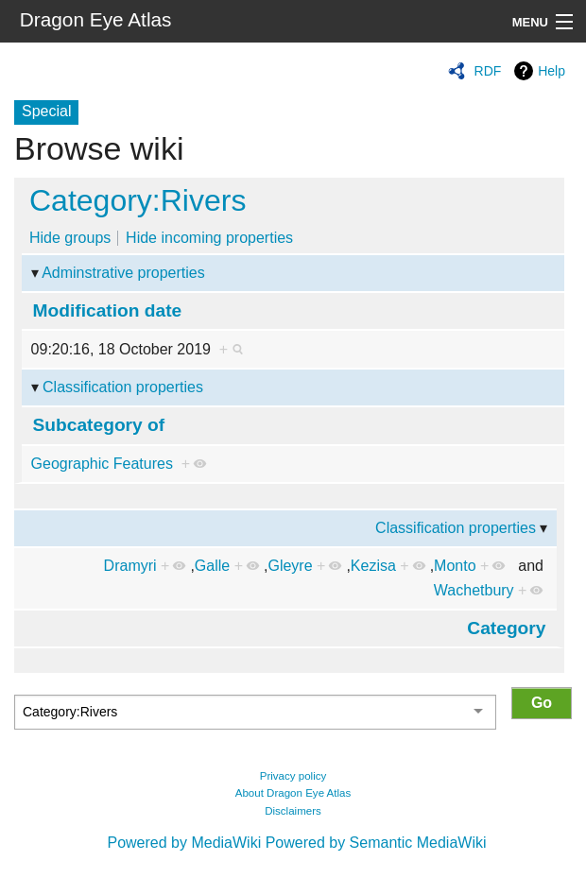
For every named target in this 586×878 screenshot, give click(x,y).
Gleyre (289, 566)
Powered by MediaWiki (184, 843)
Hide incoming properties (209, 238)
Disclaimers (293, 811)
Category (506, 628)
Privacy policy (293, 776)
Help (551, 70)
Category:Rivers (137, 200)
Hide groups (70, 238)
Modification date (107, 310)
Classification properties (123, 387)
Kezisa (373, 566)
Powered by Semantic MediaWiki (376, 843)
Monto (454, 566)
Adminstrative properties (123, 273)
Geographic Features (102, 464)
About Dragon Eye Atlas (293, 793)
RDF (488, 70)
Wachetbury (474, 590)
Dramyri (130, 566)
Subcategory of (99, 425)
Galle (212, 566)
